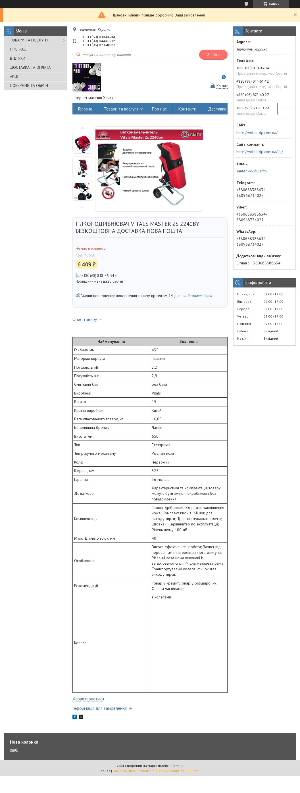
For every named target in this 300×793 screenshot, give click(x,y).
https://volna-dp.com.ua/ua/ (259, 151)
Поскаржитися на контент (133, 771)
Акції (287, 109)
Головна (85, 109)
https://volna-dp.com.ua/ (257, 132)
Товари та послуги (121, 109)
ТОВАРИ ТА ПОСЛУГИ (29, 40)
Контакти (187, 109)
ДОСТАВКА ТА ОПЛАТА (30, 67)
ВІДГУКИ (17, 58)
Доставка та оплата (227, 109)
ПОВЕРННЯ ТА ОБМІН (29, 85)
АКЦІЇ (14, 76)
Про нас (159, 109)
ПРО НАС (18, 49)
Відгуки (265, 109)
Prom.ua (177, 765)
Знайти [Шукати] (213, 55)
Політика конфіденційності (177, 771)
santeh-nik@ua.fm (251, 171)
